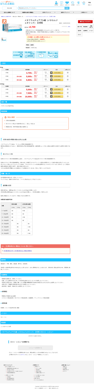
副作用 (79, 30)
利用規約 (9, 376)
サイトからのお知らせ (39, 379)
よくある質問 (37, 376)
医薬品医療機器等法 (11, 372)
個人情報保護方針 (10, 378)
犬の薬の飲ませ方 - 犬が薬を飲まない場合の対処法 (18, 250)
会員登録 (56, 3)
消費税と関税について (40, 372)
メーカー (91, 30)
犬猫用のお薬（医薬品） (28, 12)
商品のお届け (38, 371)
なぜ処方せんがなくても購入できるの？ (15, 371)
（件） (66, 27)
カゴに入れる (57, 72)
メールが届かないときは (39, 375)
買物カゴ (87, 3)
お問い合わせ (37, 378)
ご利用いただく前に (9, 375)
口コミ (79, 34)
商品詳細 (85, 26)
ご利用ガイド (37, 366)
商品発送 (38, 369)
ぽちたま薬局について (9, 12)
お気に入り (67, 3)
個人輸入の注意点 (10, 369)
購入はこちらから (85, 21)
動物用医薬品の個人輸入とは (13, 368)
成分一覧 (80, 26)
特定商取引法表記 (10, 379)
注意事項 (85, 30)
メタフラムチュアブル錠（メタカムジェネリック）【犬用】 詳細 (40, 16)
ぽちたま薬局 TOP (7, 16)
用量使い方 (91, 26)
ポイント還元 (38, 368)
